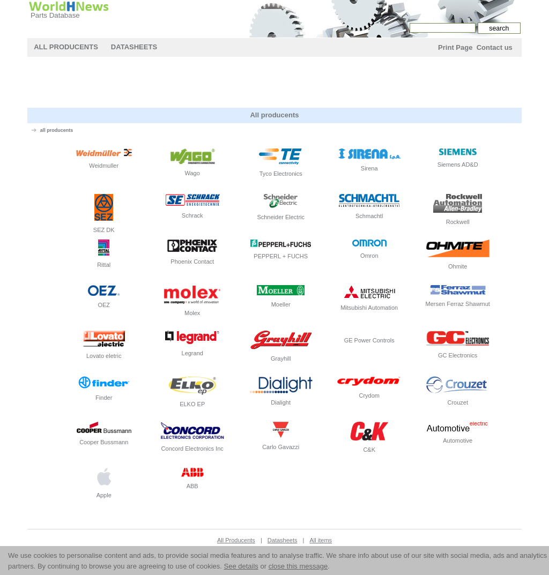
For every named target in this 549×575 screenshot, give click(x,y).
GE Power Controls (369, 337)
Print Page (455, 47)
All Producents (66, 47)
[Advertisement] (274, 83)
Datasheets (134, 47)
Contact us (495, 47)
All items (321, 540)
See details (241, 566)
